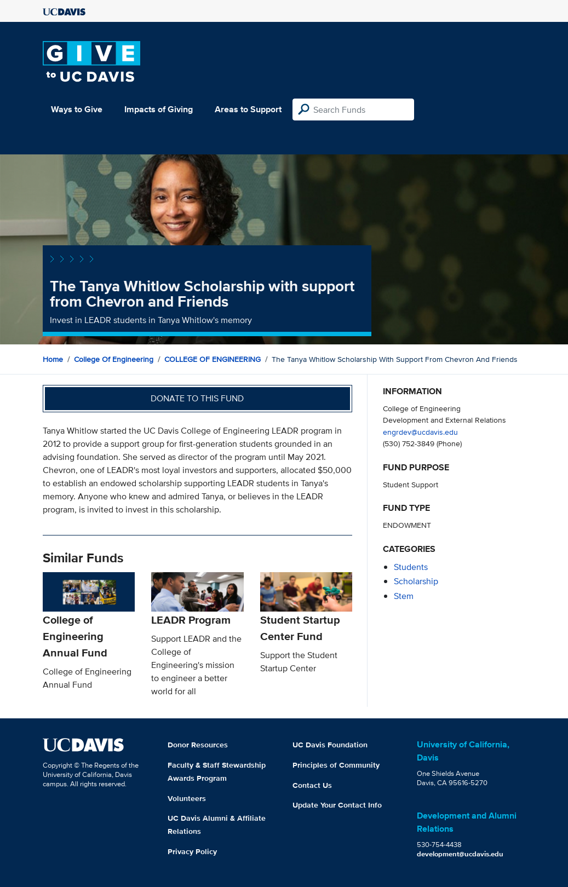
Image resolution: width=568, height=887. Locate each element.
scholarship (416, 581)
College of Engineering (113, 359)
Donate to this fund (197, 398)
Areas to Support (248, 109)
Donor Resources (198, 744)
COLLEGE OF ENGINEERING (212, 359)
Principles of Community (336, 764)
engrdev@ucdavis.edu (420, 431)
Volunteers (187, 798)
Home (53, 359)
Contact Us (312, 785)
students (411, 567)
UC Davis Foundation (330, 744)
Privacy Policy (192, 851)
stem (404, 596)
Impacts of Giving (158, 109)
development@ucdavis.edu (460, 854)
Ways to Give (76, 109)
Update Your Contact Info (337, 804)
